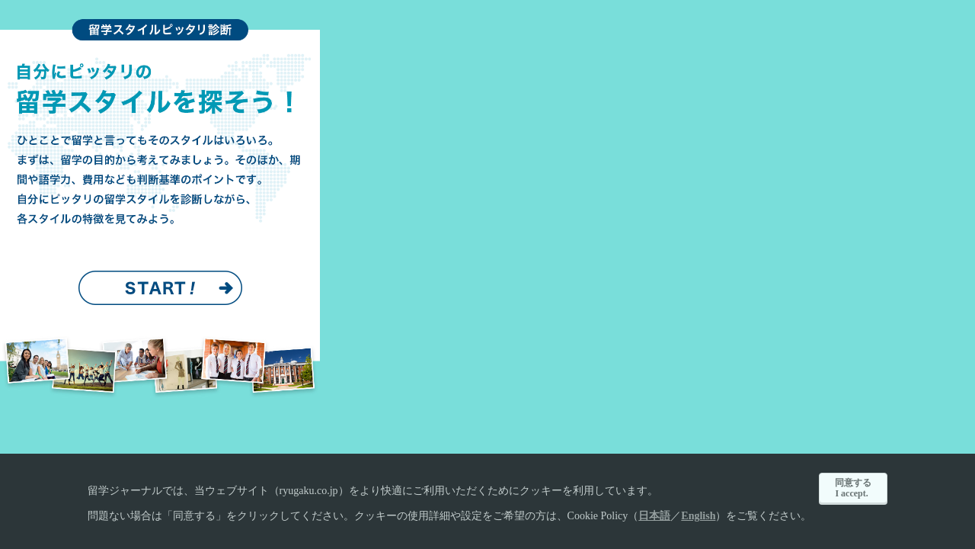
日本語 (654, 516)
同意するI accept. (853, 488)
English (698, 516)
